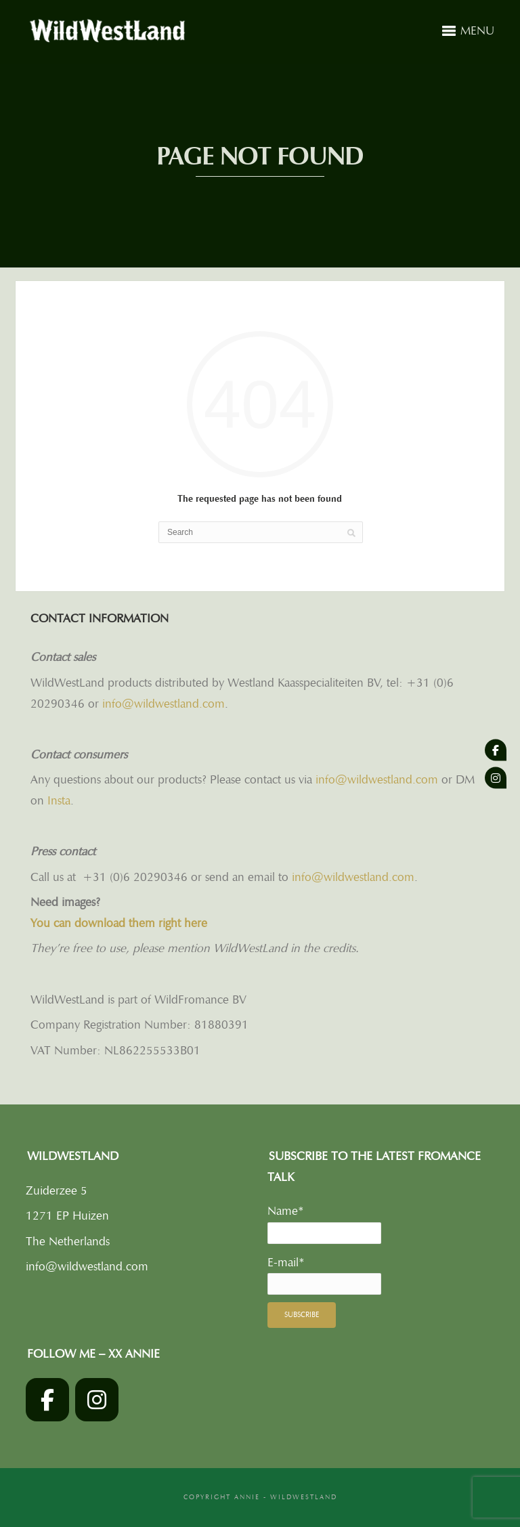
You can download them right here (118, 923)
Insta (58, 800)
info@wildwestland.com (163, 703)
